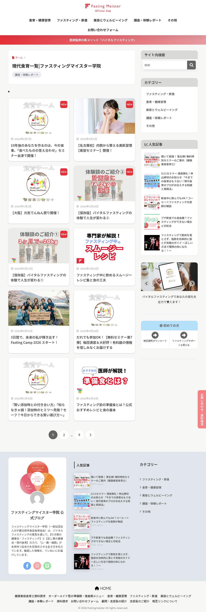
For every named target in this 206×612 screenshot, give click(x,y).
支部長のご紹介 (139, 601)
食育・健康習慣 (40, 20)
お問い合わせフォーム (103, 29)
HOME (103, 588)
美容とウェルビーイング (111, 20)
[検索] (191, 65)
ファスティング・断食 (72, 20)
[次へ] (90, 434)
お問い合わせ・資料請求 (202, 409)
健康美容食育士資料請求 (30, 596)
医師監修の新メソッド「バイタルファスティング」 (103, 40)
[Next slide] (192, 283)
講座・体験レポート (148, 20)
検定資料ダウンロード (155, 337)
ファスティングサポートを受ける (183, 339)
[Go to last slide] (146, 283)
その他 (172, 20)
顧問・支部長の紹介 (114, 601)
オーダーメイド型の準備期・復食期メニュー (76, 596)
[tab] (168, 301)
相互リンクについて (164, 601)
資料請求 (62, 601)
